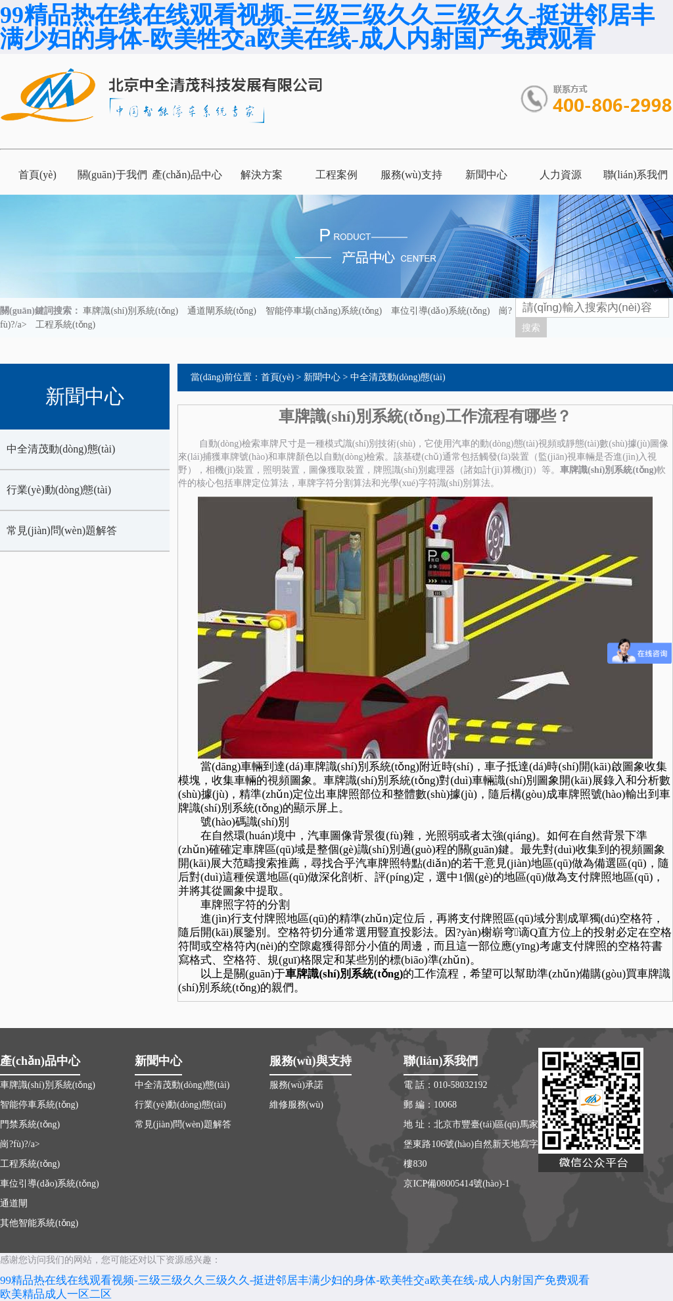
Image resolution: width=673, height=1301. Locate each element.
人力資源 (561, 174)
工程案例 (336, 174)
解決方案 (262, 174)
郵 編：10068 (430, 1105)
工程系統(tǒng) (65, 325)
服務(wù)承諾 (296, 1085)
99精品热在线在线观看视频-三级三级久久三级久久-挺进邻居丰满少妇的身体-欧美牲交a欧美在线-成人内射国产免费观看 (327, 27)
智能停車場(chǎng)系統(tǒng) (324, 311)
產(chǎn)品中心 (187, 174)
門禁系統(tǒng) (30, 1124)
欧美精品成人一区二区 (56, 1294)
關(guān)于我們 (112, 174)
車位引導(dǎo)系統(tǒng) (440, 311)
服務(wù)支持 (411, 174)
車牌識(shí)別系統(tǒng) (130, 311)
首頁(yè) (37, 174)
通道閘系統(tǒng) (221, 311)
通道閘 (14, 1203)
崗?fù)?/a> (20, 1144)
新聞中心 (486, 174)
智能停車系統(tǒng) (39, 1105)
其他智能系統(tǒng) (39, 1223)
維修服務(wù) (296, 1105)
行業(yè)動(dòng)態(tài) (59, 489)
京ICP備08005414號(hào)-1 (456, 1184)
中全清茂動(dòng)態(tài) (61, 448)
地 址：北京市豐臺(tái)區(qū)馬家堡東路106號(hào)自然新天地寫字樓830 (471, 1144)
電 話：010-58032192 (445, 1085)
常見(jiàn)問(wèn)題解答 (62, 530)
